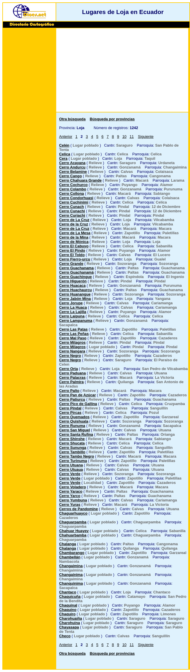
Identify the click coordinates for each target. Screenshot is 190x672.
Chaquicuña (70, 596)
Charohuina (69, 623)
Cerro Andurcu (72, 167)
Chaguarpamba (72, 522)
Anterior (65, 136)
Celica (64, 154)
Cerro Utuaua (71, 469)
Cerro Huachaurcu (75, 290)
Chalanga (67, 544)
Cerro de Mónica (73, 241)
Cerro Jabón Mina (75, 298)
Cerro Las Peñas (74, 333)
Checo (65, 636)
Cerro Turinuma (73, 461)
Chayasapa (69, 627)
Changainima (71, 574)
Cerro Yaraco (70, 491)
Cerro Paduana (72, 373)
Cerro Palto (69, 390)
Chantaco (67, 592)
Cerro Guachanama (76, 268)
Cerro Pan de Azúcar (77, 395)
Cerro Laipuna (72, 316)
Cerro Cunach (71, 206)
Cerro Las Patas (73, 329)
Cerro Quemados (74, 417)
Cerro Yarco (69, 496)
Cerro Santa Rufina (76, 434)
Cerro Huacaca (72, 285)
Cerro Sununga (72, 447)
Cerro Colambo (72, 189)
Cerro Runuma (72, 425)
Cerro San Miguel (74, 430)
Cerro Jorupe (71, 303)
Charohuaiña (70, 618)
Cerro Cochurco (73, 185)
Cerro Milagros (72, 342)
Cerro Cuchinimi (73, 202)
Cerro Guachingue (75, 277)
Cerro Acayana (72, 163)
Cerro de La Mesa (74, 233)
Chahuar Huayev (74, 531)
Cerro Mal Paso (72, 338)
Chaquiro (67, 614)
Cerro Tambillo (72, 452)
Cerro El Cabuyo (73, 246)
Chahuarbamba (72, 535)
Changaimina (71, 566)
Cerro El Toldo (72, 255)
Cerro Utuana (71, 465)
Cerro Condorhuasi (76, 198)
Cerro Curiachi (72, 215)
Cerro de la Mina (73, 237)
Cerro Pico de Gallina (78, 404)
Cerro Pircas (70, 412)
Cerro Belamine (73, 171)
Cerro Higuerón (73, 281)
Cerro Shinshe (72, 439)
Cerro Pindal (70, 408)
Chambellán (70, 557)
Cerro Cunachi (72, 211)
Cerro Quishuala (73, 421)
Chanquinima (71, 583)
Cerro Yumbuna (73, 500)
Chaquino (67, 609)
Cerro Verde (70, 474)
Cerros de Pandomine (78, 509)
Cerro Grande (71, 263)
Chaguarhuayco (73, 513)
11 (132, 136)
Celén (64, 145)
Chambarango (71, 553)
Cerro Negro (70, 355)
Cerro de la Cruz (73, 224)
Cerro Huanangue (74, 294)
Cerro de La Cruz (74, 220)
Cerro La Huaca (73, 307)
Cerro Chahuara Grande (80, 180)
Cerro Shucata (72, 443)
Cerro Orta (68, 369)
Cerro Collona (71, 193)
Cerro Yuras (69, 504)
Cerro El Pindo (72, 250)
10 (124, 136)
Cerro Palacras (72, 377)
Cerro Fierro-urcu (74, 259)
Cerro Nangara (72, 351)
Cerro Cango (70, 176)
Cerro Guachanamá (76, 272)
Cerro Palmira (71, 382)
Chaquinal (68, 605)
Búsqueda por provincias (112, 119)
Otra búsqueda (72, 119)
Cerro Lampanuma (75, 320)
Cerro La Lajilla (72, 312)
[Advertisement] (29, 118)
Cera (63, 158)
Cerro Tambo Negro (76, 456)
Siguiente (145, 136)
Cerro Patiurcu (72, 399)
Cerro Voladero (72, 487)
